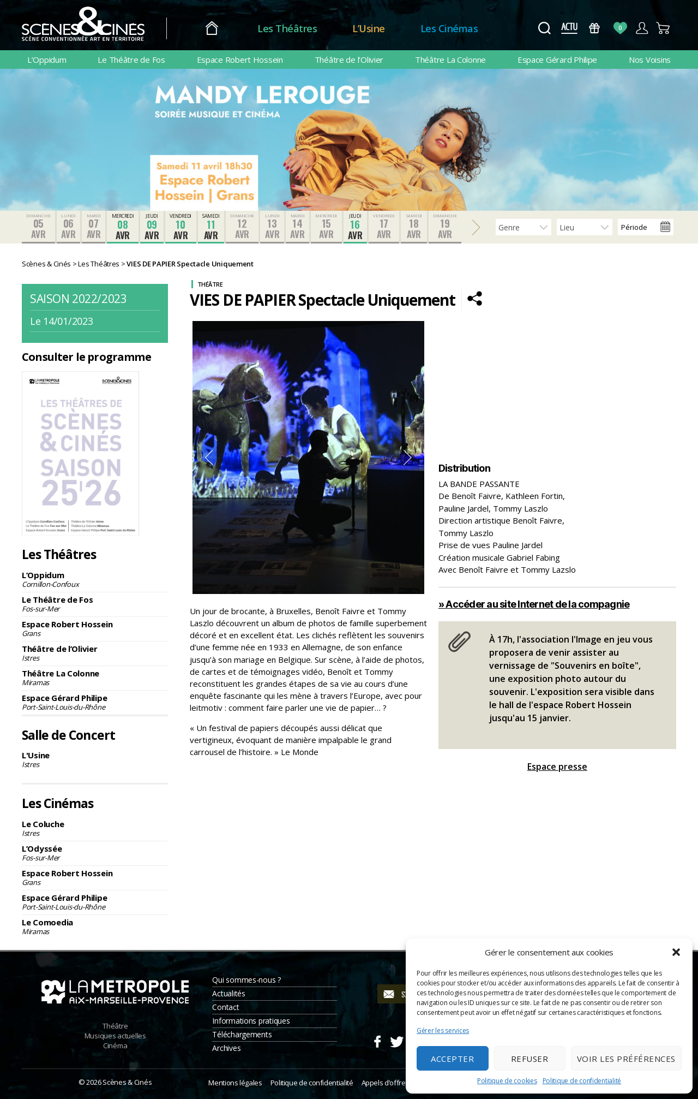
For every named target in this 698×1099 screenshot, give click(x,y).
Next (408, 457)
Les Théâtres (287, 28)
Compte (642, 28)
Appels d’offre (384, 1083)
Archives (226, 1048)
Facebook (377, 1040)
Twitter (396, 1040)
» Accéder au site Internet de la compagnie (534, 604)
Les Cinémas (449, 28)
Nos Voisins (650, 59)
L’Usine (368, 28)
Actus (569, 28)
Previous (209, 457)
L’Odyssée (95, 853)
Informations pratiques (251, 1020)
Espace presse (557, 767)
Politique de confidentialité (582, 1080)
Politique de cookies (507, 1080)
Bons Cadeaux (594, 28)
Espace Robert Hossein (240, 59)
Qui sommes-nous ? (246, 980)
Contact (225, 1007)
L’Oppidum (47, 59)
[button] (676, 952)
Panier (663, 28)
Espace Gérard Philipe (557, 59)
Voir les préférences (626, 1058)
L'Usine (95, 759)
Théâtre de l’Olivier (349, 59)
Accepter (452, 1058)
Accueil (212, 29)
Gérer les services (443, 1030)
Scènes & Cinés (127, 1082)
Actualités (228, 993)
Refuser (530, 1058)
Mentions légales (235, 1083)
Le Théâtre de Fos (131, 59)
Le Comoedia (95, 926)
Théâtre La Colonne (450, 59)
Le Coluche (95, 828)
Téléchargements (242, 1034)
